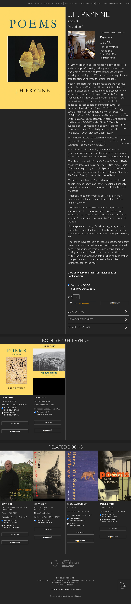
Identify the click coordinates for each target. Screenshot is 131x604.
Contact (127, 3)
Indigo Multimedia (74, 596)
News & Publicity (71, 3)
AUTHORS (124, 126)
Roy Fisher (7, 504)
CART (123, 96)
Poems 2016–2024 (9, 401)
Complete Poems (107, 508)
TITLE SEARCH (124, 111)
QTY (70, 297)
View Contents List (80, 319)
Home (30, 3)
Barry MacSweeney (77, 504)
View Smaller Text (123, 586)
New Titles (38, 3)
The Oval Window (42, 401)
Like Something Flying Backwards (44, 508)
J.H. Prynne (7, 397)
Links (105, 3)
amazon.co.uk (114, 303)
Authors (59, 3)
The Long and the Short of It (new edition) (14, 508)
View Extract (77, 311)
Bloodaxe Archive (115, 3)
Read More (15, 423)
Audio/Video (90, 3)
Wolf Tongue (73, 508)
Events (81, 3)
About (99, 3)
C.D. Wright (40, 504)
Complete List (49, 3)
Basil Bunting (107, 504)
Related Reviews (79, 327)
